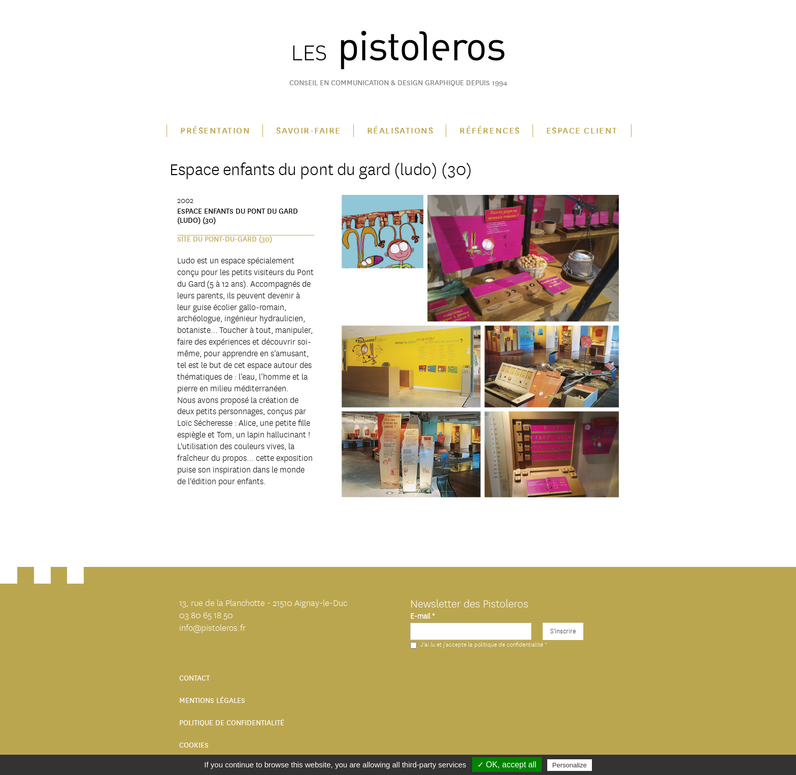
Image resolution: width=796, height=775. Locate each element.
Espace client (582, 131)
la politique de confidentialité (505, 645)
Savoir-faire (308, 131)
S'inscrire (563, 631)
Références (489, 131)
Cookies (194, 745)
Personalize (569, 765)
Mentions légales (212, 700)
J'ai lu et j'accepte (478, 645)
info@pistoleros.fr (212, 628)
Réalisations (400, 131)
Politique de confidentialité (231, 723)
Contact (194, 678)
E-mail (422, 616)
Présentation (215, 131)
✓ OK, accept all (507, 764)
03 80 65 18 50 (206, 615)
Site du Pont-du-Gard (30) (224, 239)
